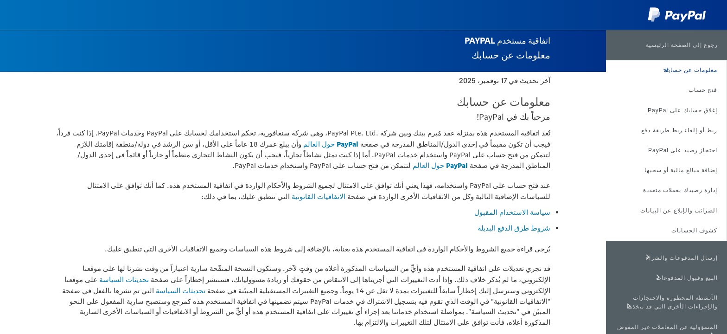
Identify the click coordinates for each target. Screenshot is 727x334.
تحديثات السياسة (124, 279)
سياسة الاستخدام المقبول (512, 212)
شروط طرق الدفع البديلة (514, 228)
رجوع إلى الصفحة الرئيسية (682, 45)
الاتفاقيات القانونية (318, 196)
